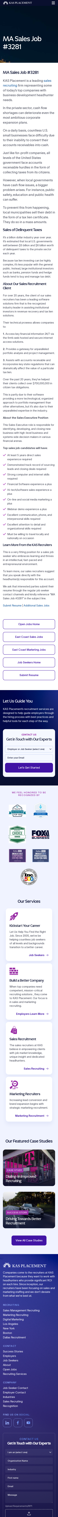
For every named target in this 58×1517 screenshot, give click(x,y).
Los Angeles (10, 1324)
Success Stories (13, 1351)
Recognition (10, 1406)
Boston (7, 1333)
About (7, 1365)
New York (9, 1328)
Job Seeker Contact (15, 1388)
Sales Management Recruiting (21, 1310)
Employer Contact (14, 1392)
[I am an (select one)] (29, 1452)
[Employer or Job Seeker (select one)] (29, 749)
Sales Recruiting (36, 1068)
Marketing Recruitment (31, 1115)
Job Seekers (38, 955)
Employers (9, 1356)
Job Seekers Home (29, 662)
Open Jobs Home (29, 624)
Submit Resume (12, 605)
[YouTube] (28, 1423)
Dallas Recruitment (14, 1337)
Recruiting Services (15, 1374)
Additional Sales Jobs (36, 605)
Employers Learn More (32, 1014)
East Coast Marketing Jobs (29, 649)
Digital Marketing (13, 1319)
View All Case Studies (29, 1240)
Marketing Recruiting (15, 1315)
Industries (9, 1397)
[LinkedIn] (7, 1423)
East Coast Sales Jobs (29, 636)
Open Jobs (10, 1369)
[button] (53, 3)
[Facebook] (18, 1423)
